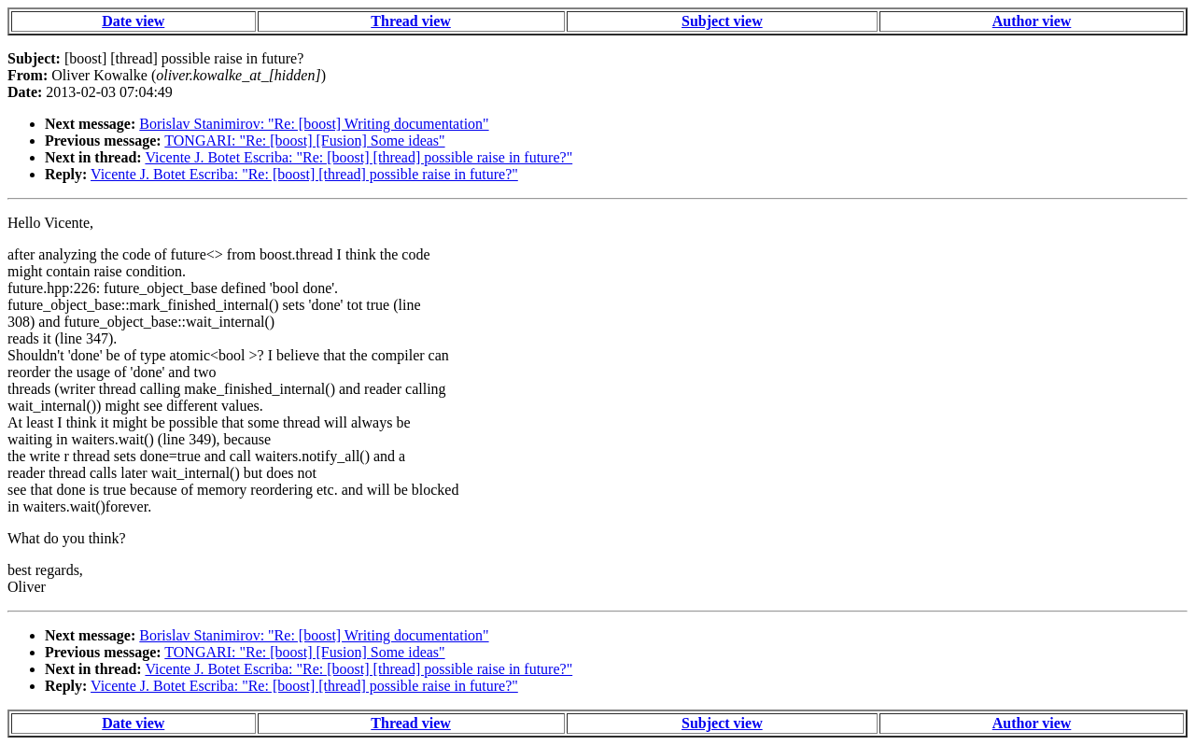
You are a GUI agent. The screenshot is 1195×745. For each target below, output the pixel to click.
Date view (133, 21)
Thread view (410, 21)
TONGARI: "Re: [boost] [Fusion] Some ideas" (304, 140)
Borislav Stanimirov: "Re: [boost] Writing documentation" (313, 124)
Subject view (722, 21)
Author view (1032, 21)
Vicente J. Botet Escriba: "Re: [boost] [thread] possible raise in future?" (358, 157)
